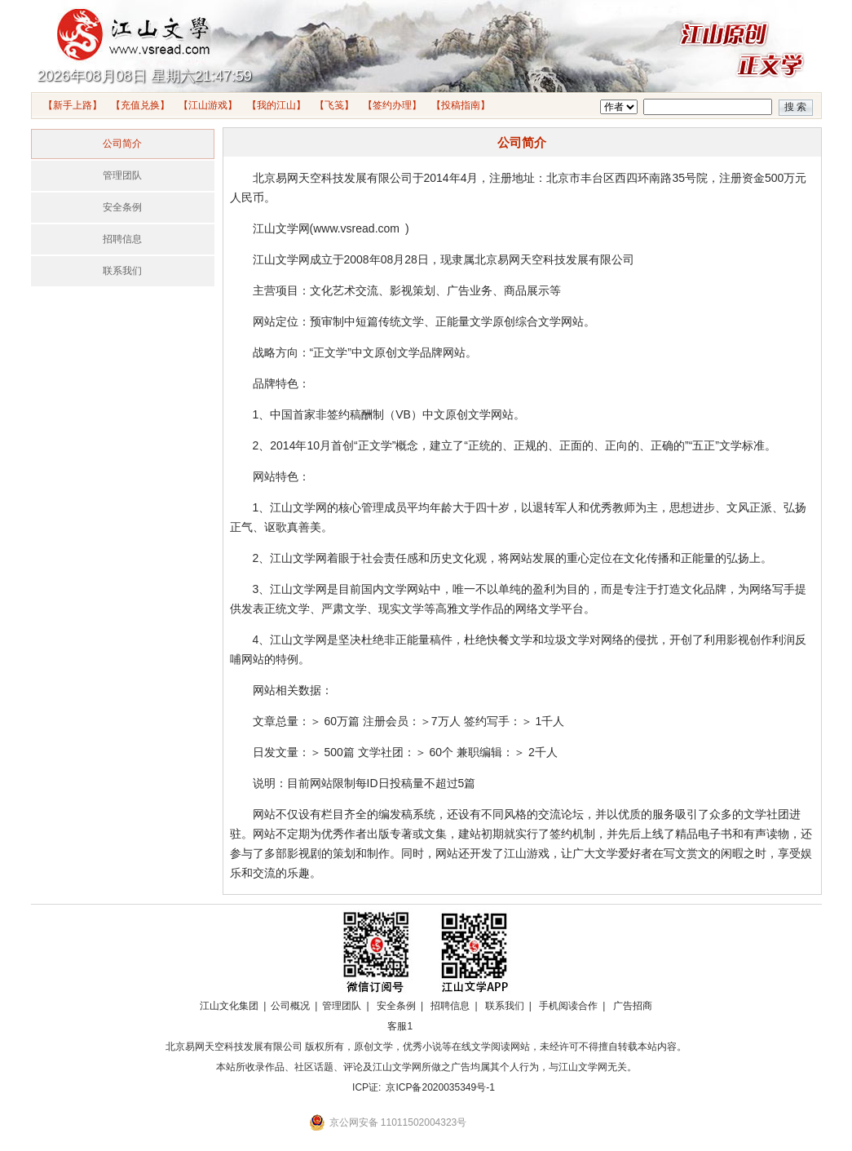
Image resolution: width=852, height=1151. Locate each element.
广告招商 (632, 1006)
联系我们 (122, 271)
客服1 (400, 1026)
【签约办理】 (392, 105)
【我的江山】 (276, 105)
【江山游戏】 (208, 105)
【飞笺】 (334, 105)
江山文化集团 (229, 1006)
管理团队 (122, 175)
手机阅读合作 (568, 1006)
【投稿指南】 (460, 105)
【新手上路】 (72, 105)
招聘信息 (122, 239)
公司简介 (122, 143)
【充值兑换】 (140, 105)
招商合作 (445, 1026)
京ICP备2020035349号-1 (440, 1087)
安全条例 (122, 207)
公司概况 (290, 1006)
